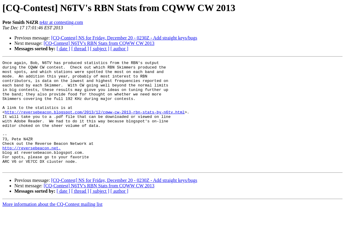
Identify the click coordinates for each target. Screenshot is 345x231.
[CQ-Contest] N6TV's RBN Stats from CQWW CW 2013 (99, 43)
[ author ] (119, 48)
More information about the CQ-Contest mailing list (52, 225)
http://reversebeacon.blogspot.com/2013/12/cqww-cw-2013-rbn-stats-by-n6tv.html (95, 122)
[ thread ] (80, 48)
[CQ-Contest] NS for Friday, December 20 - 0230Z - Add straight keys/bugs (124, 37)
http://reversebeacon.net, (31, 165)
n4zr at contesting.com (61, 22)
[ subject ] (99, 48)
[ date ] (63, 48)
